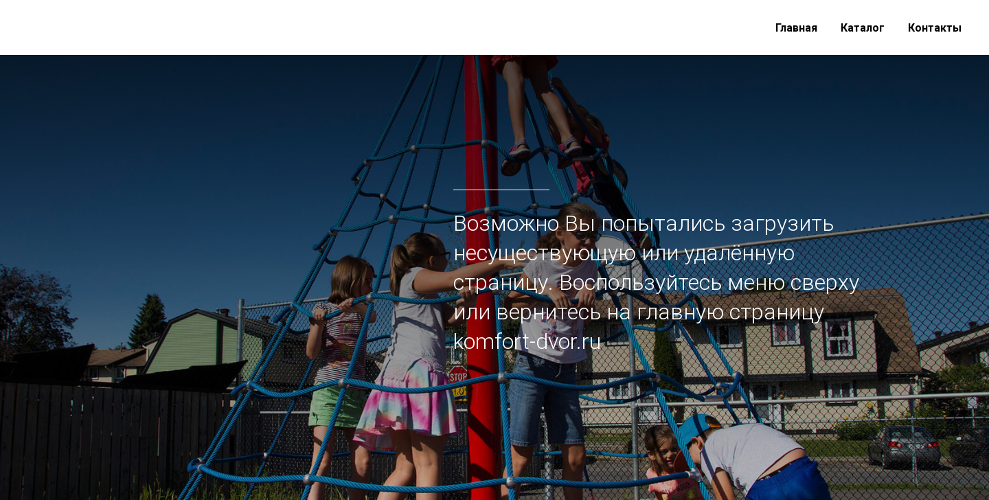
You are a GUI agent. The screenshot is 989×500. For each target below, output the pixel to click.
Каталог (863, 27)
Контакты (935, 27)
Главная (796, 27)
